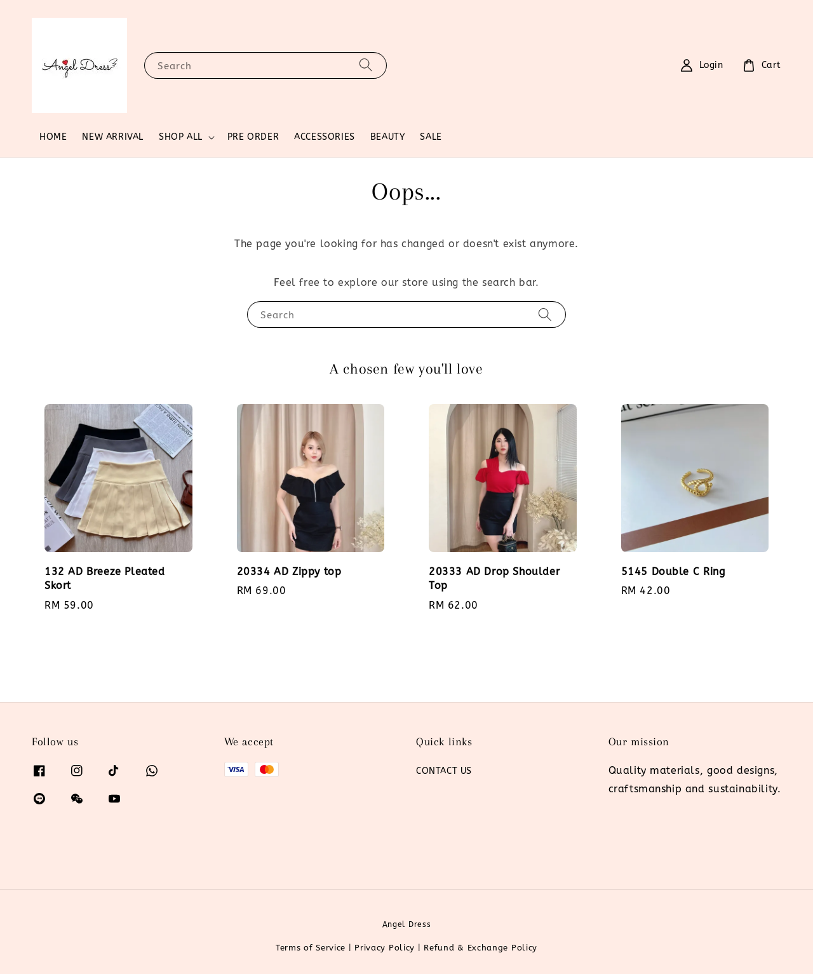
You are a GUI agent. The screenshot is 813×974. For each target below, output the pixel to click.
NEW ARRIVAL (113, 137)
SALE (430, 137)
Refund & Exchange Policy (480, 947)
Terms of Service (311, 947)
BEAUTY (387, 137)
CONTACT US (444, 771)
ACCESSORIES (324, 137)
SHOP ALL (181, 137)
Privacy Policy (384, 947)
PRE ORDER (253, 137)
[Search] (366, 65)
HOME (53, 137)
